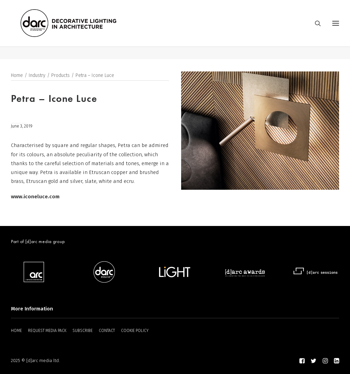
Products (60, 76)
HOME (16, 330)
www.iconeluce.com (35, 197)
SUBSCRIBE (82, 330)
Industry (37, 76)
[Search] (315, 30)
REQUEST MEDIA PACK (47, 330)
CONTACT (107, 330)
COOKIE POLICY (135, 330)
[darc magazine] (81, 29)
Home (17, 76)
